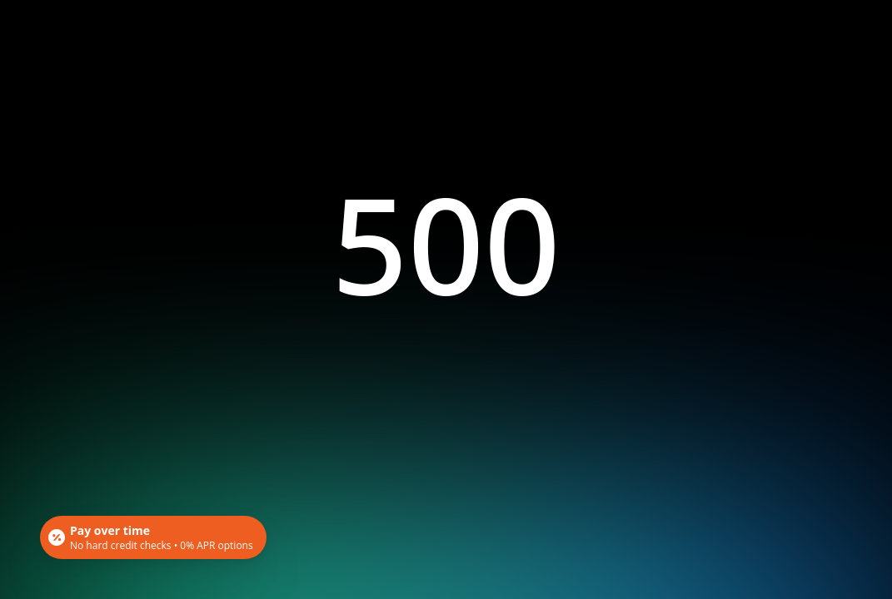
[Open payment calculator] (153, 537)
